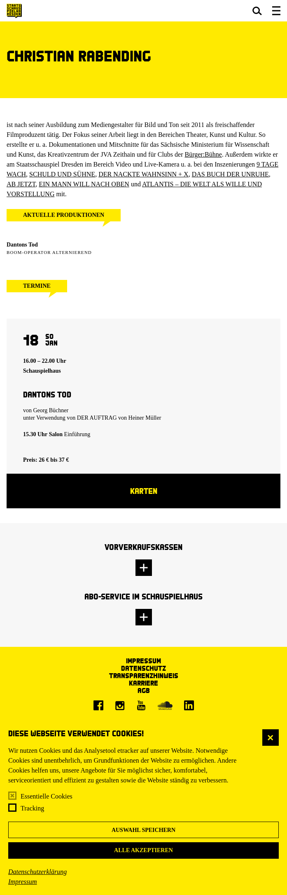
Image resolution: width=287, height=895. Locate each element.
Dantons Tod (22, 245)
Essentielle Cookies (46, 796)
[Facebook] (98, 705)
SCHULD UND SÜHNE (62, 174)
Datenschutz (143, 668)
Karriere (143, 683)
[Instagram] (120, 705)
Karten (143, 491)
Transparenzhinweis (143, 675)
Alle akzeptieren (143, 850)
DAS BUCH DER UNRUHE (230, 174)
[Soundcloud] (165, 705)
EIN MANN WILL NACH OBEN (84, 184)
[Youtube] (141, 705)
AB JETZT (21, 184)
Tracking (32, 808)
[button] (257, 10)
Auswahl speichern (143, 830)
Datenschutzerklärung (37, 871)
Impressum (22, 881)
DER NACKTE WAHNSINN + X (143, 174)
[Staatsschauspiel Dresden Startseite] (14, 11)
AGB (144, 690)
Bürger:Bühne (203, 154)
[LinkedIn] (189, 705)
